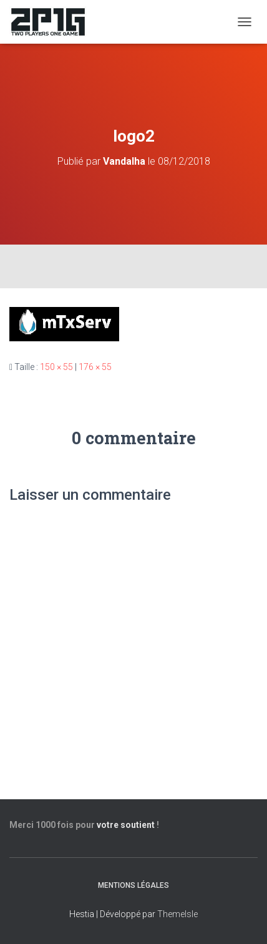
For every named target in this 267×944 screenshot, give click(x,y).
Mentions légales (133, 885)
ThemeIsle (177, 914)
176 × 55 (95, 367)
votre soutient (126, 825)
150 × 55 (56, 367)
